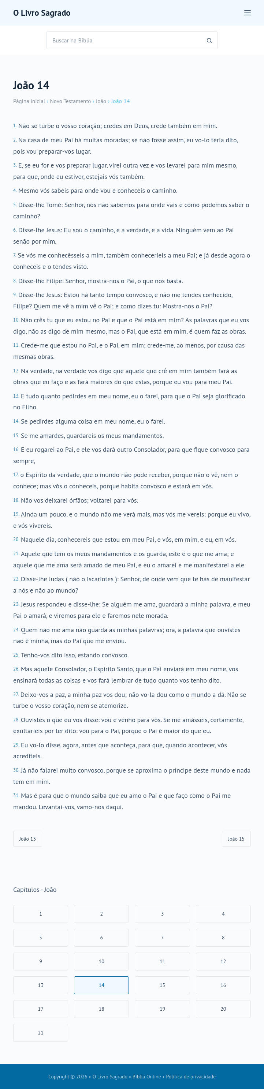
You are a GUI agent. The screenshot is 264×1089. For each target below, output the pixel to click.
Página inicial (30, 101)
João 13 (27, 838)
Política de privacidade (191, 1076)
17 (41, 1009)
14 (101, 985)
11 (162, 961)
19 (162, 1009)
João (105, 101)
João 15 (236, 838)
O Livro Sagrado (44, 12)
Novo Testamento (73, 101)
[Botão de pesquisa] (208, 40)
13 (41, 985)
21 (41, 1032)
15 (162, 985)
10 (101, 961)
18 (101, 1009)
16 (223, 985)
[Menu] (247, 13)
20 (223, 1009)
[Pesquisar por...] (123, 40)
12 (223, 961)
